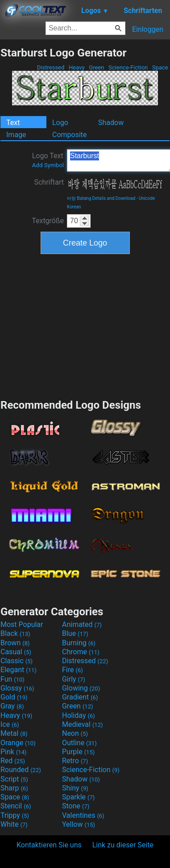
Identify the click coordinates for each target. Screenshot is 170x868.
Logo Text (48, 159)
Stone (75, 806)
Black (15, 633)
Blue (75, 633)
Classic (16, 660)
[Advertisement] (85, 325)
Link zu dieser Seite (122, 845)
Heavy (76, 67)
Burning (78, 643)
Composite (69, 134)
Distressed (51, 67)
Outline (79, 742)
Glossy (17, 688)
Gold (14, 697)
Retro (75, 760)
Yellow (78, 824)
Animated (82, 624)
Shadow (111, 122)
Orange (18, 742)
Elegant (18, 669)
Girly (73, 679)
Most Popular (21, 624)
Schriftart (49, 182)
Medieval (82, 724)
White (14, 824)
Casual (15, 652)
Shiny (75, 788)
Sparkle (78, 797)
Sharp (14, 788)
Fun (12, 679)
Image (16, 134)
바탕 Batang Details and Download (101, 198)
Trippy (14, 815)
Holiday (78, 715)
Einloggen (147, 29)
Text (13, 122)
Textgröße (48, 220)
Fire (72, 669)
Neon (75, 733)
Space (160, 67)
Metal (14, 733)
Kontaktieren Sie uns (49, 845)
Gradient (80, 697)
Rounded (20, 769)
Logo (60, 122)
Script (14, 779)
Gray (12, 706)
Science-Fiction (128, 67)
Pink (13, 751)
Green (96, 67)
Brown (14, 643)
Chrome (81, 652)
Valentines (83, 815)
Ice (9, 724)
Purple (78, 751)
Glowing (81, 688)
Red (12, 760)
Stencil (15, 806)
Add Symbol (48, 165)
